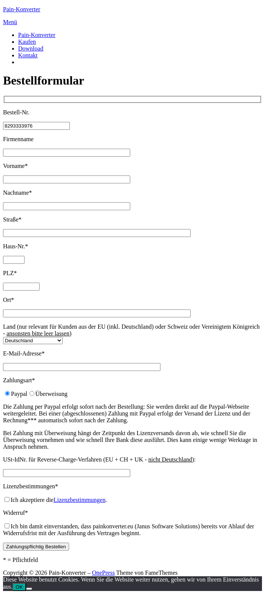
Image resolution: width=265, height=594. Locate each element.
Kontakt (28, 55)
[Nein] (29, 589)
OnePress (103, 572)
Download (30, 48)
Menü (10, 22)
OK (19, 587)
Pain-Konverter (21, 9)
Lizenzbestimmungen (80, 500)
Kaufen (27, 41)
